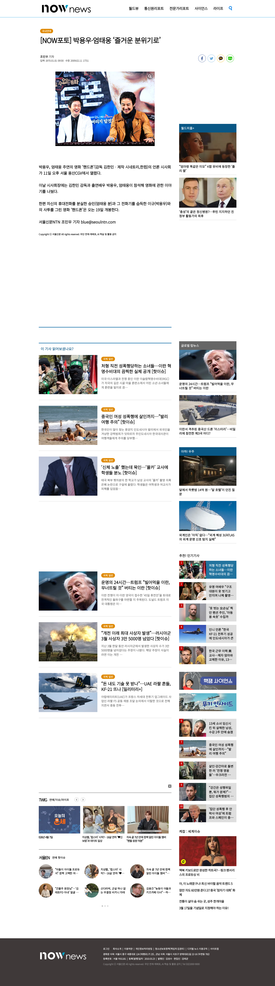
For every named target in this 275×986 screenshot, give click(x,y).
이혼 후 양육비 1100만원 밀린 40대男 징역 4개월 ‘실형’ (102, 839)
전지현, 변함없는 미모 (159, 871)
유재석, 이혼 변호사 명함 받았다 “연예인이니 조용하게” (113, 892)
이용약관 (128, 948)
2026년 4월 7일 (133, 837)
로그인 (106, 948)
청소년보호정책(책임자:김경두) (169, 948)
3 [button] (107, 906)
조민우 (44, 57)
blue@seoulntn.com (98, 222)
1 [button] (102, 906)
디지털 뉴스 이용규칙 (197, 948)
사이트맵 (214, 948)
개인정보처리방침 (143, 948)
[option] (58, 825)
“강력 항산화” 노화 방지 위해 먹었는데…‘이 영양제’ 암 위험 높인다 (56, 839)
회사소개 (117, 948)
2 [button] (105, 906)
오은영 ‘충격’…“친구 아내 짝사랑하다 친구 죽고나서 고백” (112, 873)
